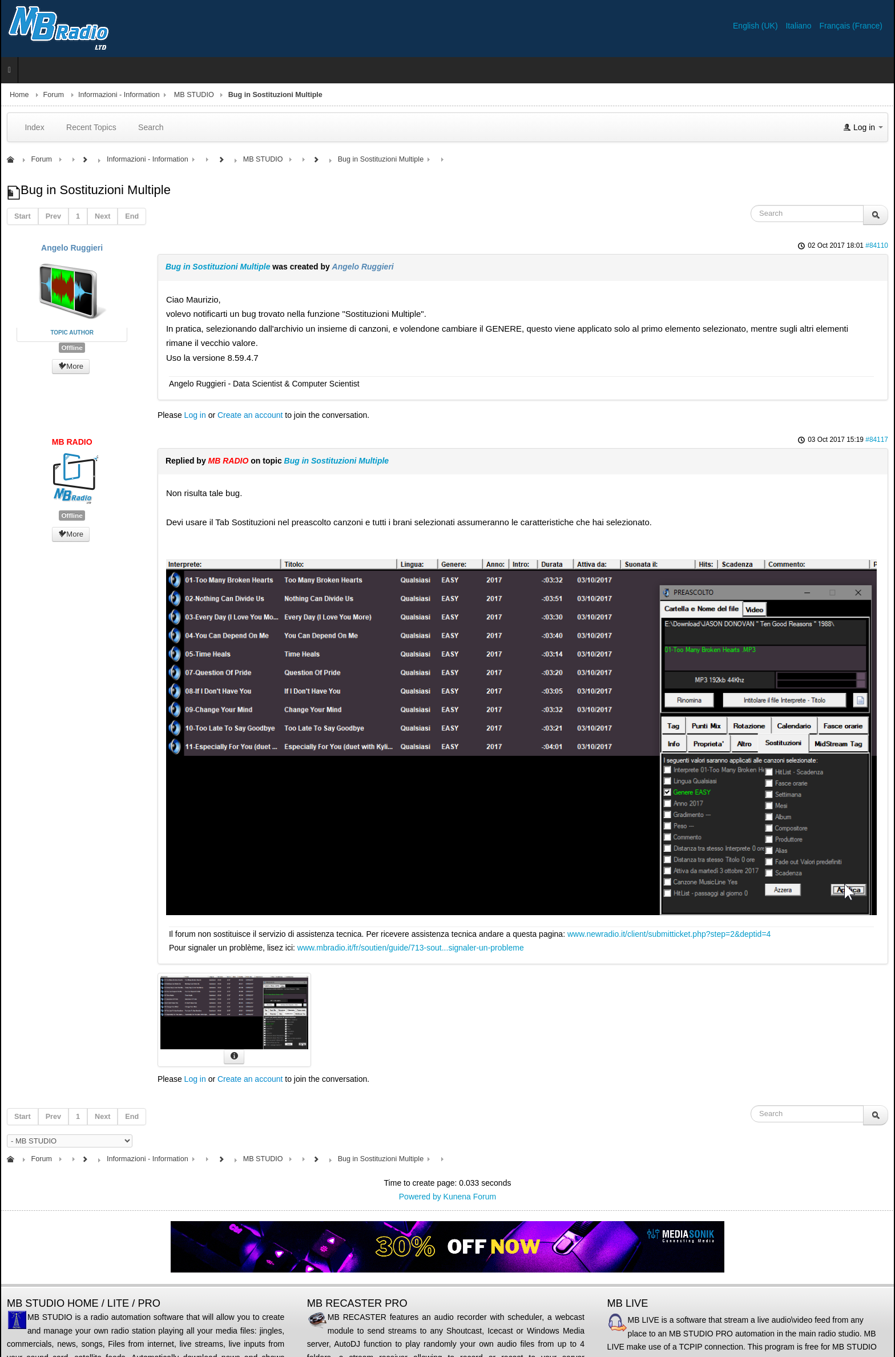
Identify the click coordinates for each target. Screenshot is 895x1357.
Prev (53, 216)
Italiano (799, 25)
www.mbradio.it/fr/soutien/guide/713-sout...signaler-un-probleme (410, 947)
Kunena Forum (470, 1196)
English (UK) (756, 25)
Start (22, 216)
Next (102, 216)
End (132, 216)
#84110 (876, 245)
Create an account (250, 415)
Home (19, 95)
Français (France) (851, 25)
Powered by (420, 1196)
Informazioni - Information (119, 95)
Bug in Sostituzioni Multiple (218, 266)
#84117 (876, 440)
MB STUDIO (194, 95)
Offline (71, 348)
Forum (53, 95)
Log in (195, 415)
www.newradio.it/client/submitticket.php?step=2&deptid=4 (669, 934)
